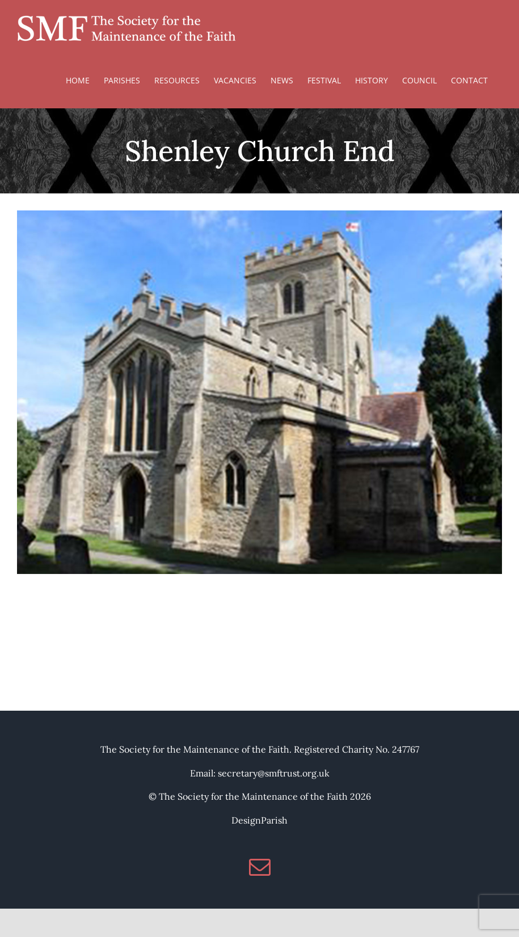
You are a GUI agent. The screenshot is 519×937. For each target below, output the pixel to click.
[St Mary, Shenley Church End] (259, 217)
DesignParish (259, 820)
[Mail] (260, 867)
